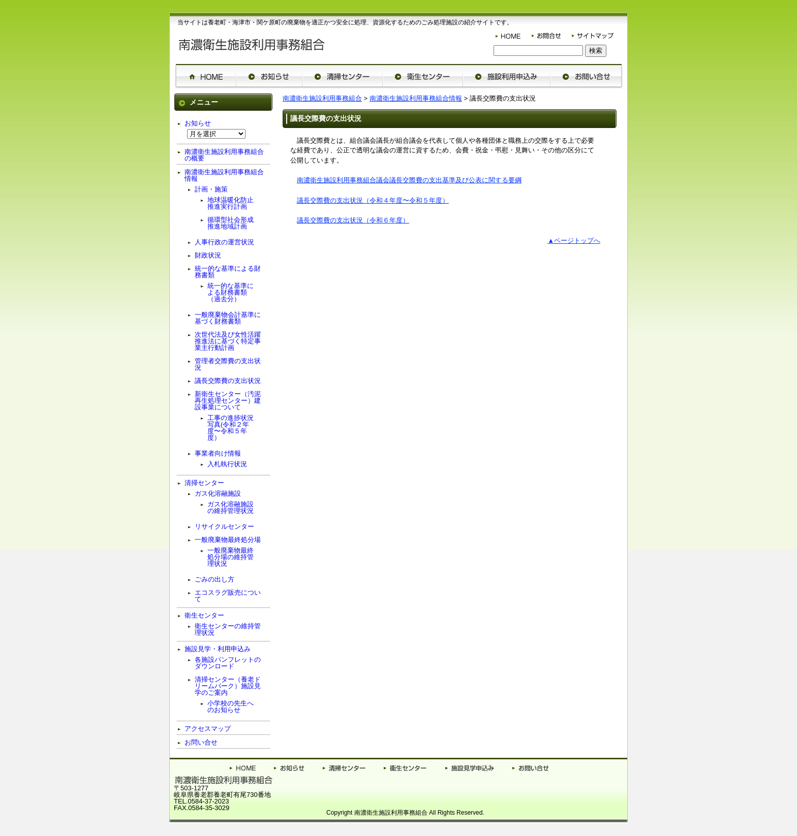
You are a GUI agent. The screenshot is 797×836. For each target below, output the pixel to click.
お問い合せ (201, 742)
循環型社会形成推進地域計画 (230, 223)
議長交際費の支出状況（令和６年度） (353, 220)
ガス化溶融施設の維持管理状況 (230, 507)
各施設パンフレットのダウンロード (228, 663)
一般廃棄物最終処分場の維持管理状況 (230, 556)
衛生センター (204, 615)
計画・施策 (211, 189)
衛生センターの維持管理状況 (228, 629)
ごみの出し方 (214, 579)
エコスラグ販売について (228, 596)
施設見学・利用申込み (218, 649)
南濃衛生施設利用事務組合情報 (416, 98)
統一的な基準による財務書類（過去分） (230, 292)
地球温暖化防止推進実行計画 (230, 203)
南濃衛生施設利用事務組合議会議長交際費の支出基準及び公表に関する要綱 (409, 180)
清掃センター (204, 483)
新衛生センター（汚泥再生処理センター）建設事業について (228, 400)
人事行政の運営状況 (224, 242)
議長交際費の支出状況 (228, 380)
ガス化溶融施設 (218, 493)
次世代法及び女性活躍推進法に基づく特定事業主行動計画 (228, 341)
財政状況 (208, 255)
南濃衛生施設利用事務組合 (322, 98)
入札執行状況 (227, 464)
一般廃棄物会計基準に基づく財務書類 (228, 318)
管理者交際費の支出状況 (228, 364)
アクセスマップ (208, 728)
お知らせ (198, 123)
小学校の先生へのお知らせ (230, 706)
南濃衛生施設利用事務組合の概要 (224, 155)
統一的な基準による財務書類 (228, 272)
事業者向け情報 (218, 453)
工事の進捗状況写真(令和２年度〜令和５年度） (230, 427)
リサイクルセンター (224, 526)
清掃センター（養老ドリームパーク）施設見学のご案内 (228, 686)
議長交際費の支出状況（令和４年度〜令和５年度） (373, 200)
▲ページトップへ (573, 240)
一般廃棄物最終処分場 (228, 539)
